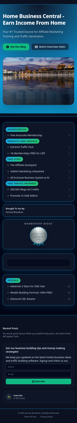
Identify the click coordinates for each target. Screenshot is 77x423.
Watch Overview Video (50, 46)
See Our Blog (16, 46)
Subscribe (38, 381)
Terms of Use (30, 416)
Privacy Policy (47, 416)
